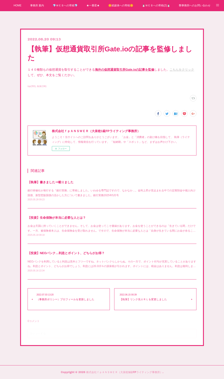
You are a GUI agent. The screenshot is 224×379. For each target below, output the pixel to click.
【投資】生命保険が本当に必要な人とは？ (57, 217)
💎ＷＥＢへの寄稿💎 (65, 5)
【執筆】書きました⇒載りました (51, 182)
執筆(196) (41, 86)
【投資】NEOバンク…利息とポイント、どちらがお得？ (66, 253)
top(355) (32, 86)
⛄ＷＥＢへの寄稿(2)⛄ (156, 5)
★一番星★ (93, 5)
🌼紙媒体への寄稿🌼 (120, 5)
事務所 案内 (37, 5)
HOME (17, 5)
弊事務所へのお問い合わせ (194, 5)
